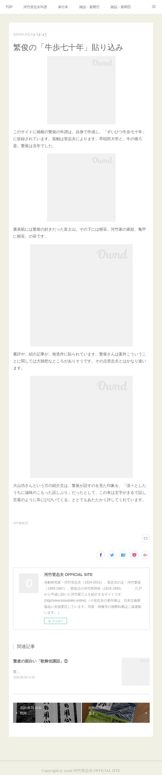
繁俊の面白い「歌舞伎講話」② (40, 661)
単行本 (63, 7)
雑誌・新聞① (89, 7)
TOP (9, 7)
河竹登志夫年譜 (35, 7)
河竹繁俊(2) (20, 523)
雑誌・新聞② (121, 7)
